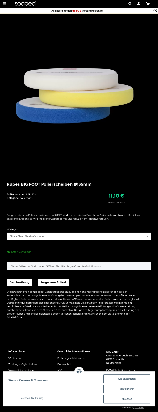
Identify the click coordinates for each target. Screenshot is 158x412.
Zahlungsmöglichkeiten (22, 364)
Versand (122, 202)
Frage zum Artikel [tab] (53, 282)
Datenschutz (64, 364)
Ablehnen (126, 399)
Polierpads (26, 198)
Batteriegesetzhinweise (71, 358)
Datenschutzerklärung (31, 398)
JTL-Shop (139, 407)
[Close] (155, 10)
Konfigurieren (126, 388)
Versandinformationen (21, 370)
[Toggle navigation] (4, 2)
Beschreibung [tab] (20, 282)
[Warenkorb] (149, 3)
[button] (138, 3)
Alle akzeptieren (126, 378)
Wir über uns (15, 358)
